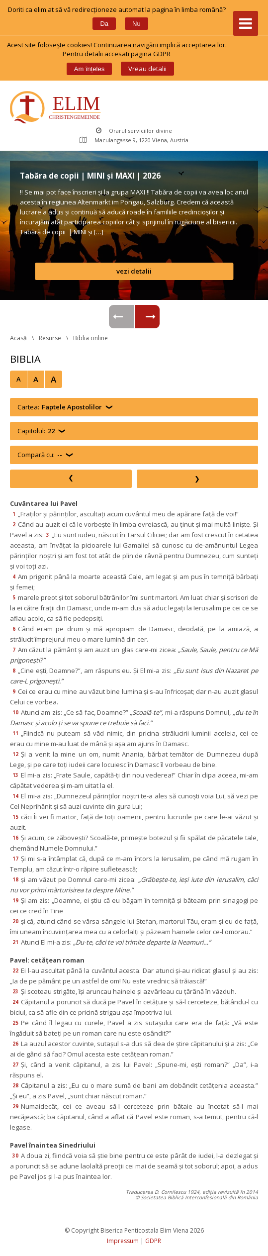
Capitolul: (36, 431)
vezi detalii (134, 271)
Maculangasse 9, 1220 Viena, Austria (134, 140)
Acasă (18, 338)
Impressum (123, 1241)
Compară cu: (39, 455)
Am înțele (89, 69)
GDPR (153, 1241)
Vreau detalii (147, 68)
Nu (136, 23)
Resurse (50, 338)
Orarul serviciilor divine (134, 130)
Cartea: (59, 407)
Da (104, 23)
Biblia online (90, 338)
